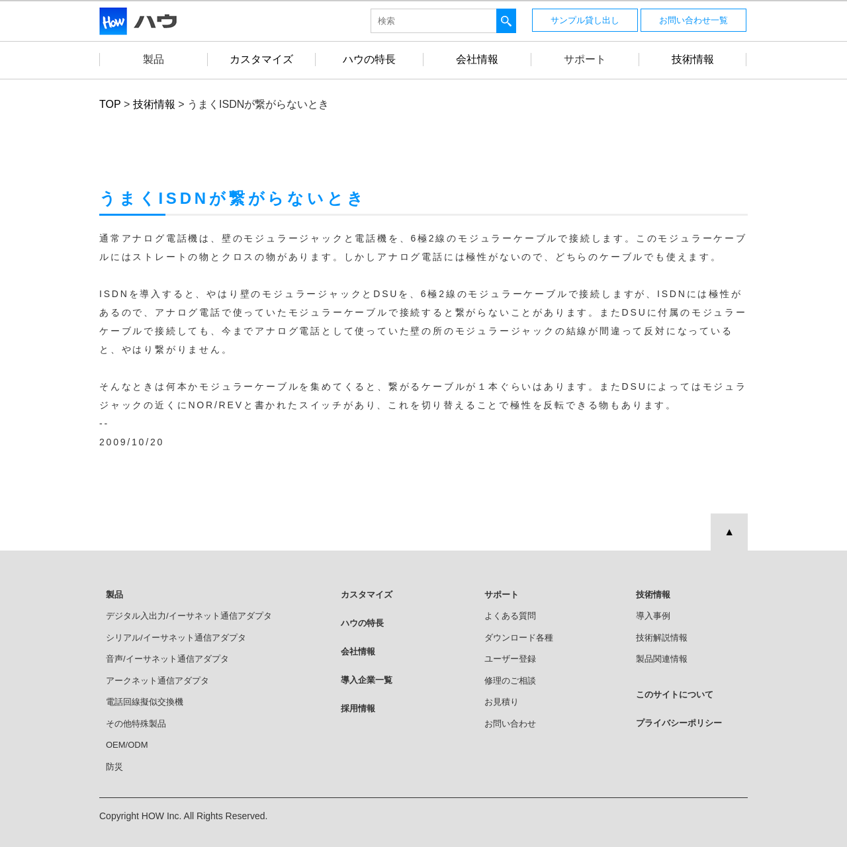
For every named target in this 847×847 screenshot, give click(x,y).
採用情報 (358, 708)
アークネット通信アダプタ (157, 681)
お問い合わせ (510, 724)
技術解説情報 (662, 638)
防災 (114, 767)
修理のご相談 (510, 681)
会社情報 (358, 651)
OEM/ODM (127, 745)
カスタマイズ (366, 595)
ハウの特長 (362, 623)
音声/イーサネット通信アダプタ (167, 659)
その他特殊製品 (136, 724)
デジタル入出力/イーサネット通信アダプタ (189, 616)
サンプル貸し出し (585, 20)
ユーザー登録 (510, 659)
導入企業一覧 (366, 680)
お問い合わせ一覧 (693, 20)
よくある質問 (510, 616)
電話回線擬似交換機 (144, 702)
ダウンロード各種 (518, 638)
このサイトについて (674, 694)
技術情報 (653, 595)
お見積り (501, 702)
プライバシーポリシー (679, 723)
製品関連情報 (662, 659)
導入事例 (653, 616)
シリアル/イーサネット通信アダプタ (176, 638)
